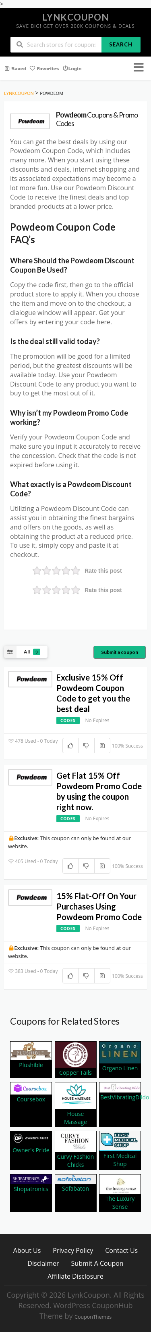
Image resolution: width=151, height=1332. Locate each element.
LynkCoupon (75, 17)
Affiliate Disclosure (75, 1276)
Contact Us (121, 1250)
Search (120, 44)
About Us (27, 1250)
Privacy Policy (73, 1250)
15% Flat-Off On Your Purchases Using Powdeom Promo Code (99, 906)
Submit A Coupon (97, 1263)
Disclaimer (43, 1263)
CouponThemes (93, 1316)
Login (71, 68)
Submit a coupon (119, 652)
